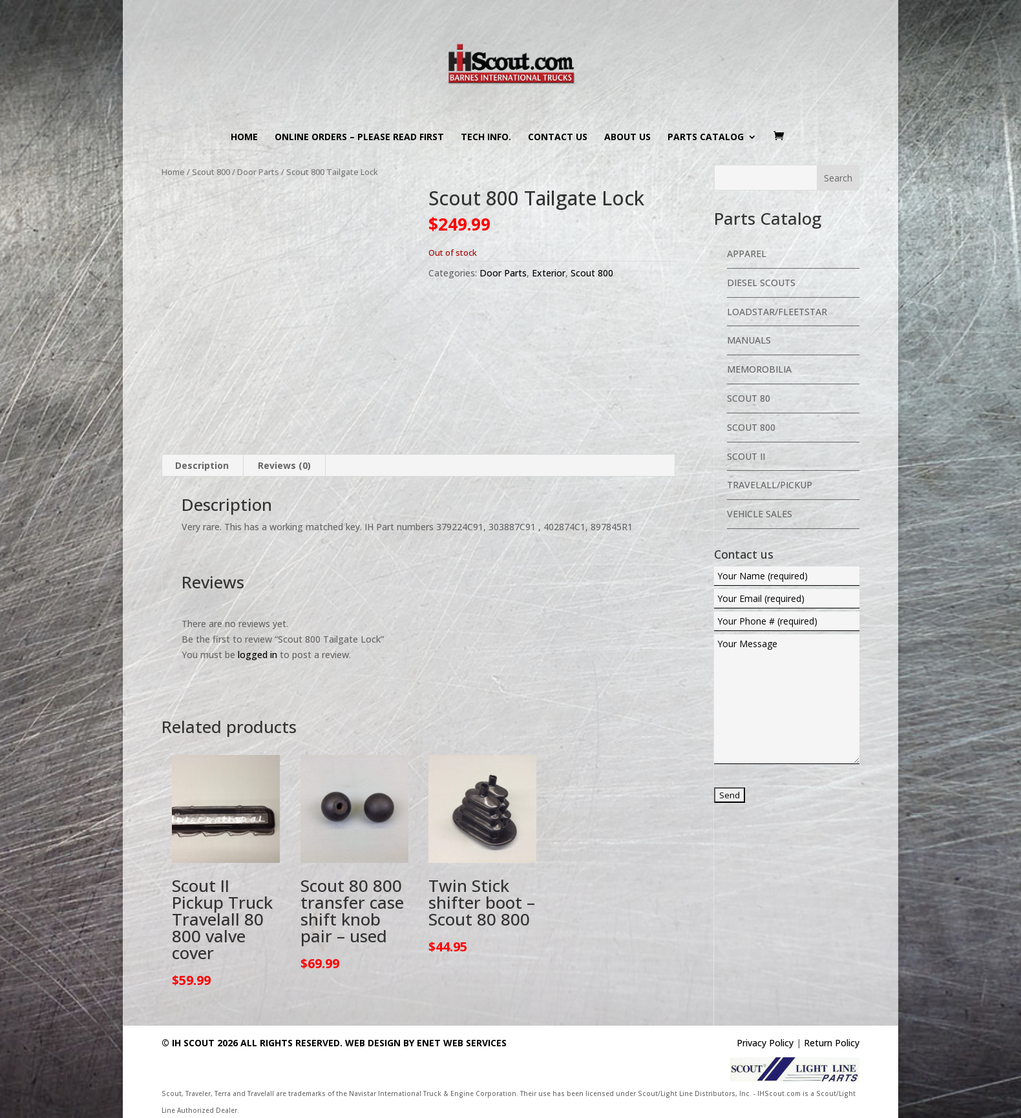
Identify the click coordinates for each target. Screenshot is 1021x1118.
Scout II (746, 456)
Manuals (749, 340)
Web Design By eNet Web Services (426, 1043)
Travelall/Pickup (769, 485)
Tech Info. (486, 137)
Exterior (548, 273)
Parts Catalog (706, 137)
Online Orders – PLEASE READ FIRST (359, 137)
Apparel (746, 253)
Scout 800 (211, 172)
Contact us (557, 137)
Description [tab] (202, 465)
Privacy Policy (765, 1043)
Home (244, 137)
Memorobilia (759, 369)
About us (627, 137)
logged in (257, 654)
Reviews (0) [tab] (284, 465)
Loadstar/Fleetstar (777, 311)
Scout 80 (748, 398)
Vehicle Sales (759, 514)
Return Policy (831, 1043)
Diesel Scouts (761, 282)
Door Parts (258, 172)
